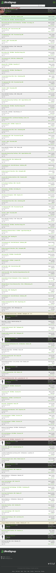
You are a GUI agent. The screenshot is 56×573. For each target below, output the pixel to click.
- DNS (17, 313)
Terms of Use (37, 571)
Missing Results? (4, 8)
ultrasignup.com (8, 558)
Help (28, 571)
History (50, 12)
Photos (7, 12)
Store (25, 571)
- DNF (15, 378)
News (22, 571)
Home (13, 571)
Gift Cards (18, 571)
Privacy (42, 571)
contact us (7, 557)
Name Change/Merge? (14, 8)
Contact (32, 571)
